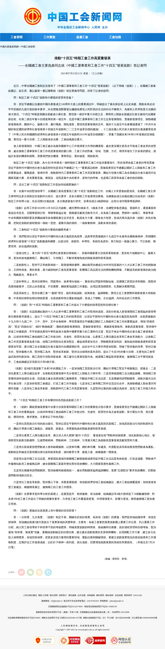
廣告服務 (72, 595)
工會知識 (115, 37)
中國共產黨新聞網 (9, 46)
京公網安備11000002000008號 (144, 618)
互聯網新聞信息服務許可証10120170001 (65, 606)
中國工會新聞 (28, 46)
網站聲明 (100, 595)
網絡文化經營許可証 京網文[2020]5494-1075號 (62, 618)
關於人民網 (43, 595)
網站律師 (109, 595)
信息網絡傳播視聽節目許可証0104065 (24, 618)
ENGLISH (137, 595)
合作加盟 (81, 595)
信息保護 (119, 595)
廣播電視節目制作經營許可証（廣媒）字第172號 (57, 612)
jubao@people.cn (117, 601)
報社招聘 (54, 595)
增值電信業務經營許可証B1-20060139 (100, 606)
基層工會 (82, 37)
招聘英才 (63, 595)
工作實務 (49, 37)
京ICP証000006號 (122, 618)
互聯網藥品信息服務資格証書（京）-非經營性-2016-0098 (104, 612)
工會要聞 (16, 37)
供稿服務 (91, 595)
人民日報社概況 (30, 595)
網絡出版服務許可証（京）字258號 (98, 618)
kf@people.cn (56, 601)
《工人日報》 (97, 73)
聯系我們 (128, 595)
